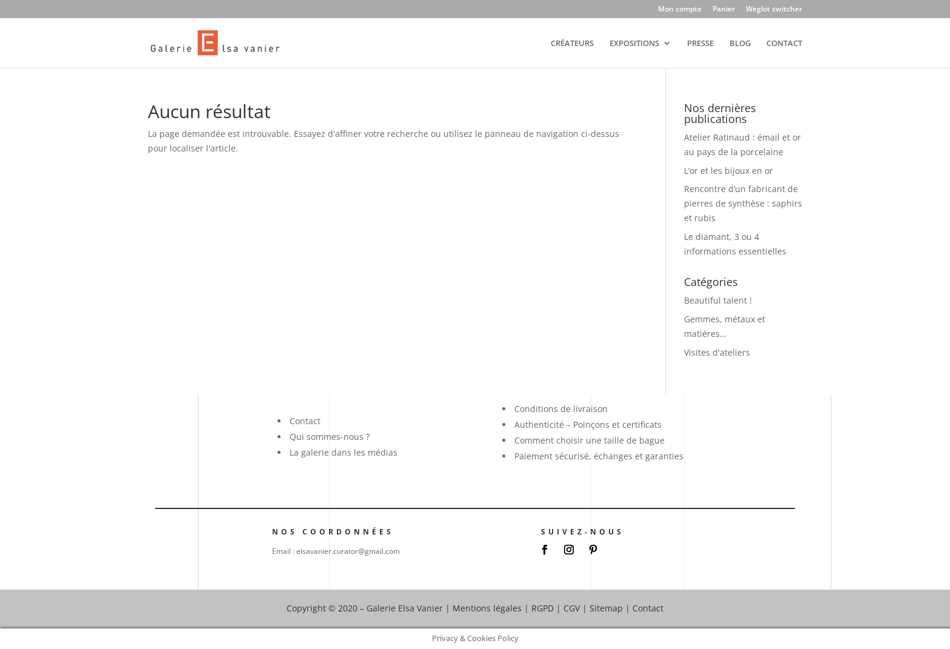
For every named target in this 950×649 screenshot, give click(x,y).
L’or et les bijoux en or (728, 170)
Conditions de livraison (561, 408)
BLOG (740, 43)
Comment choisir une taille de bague (589, 440)
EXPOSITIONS (634, 43)
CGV (571, 608)
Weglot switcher (774, 9)
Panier (723, 9)
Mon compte (680, 9)
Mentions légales (487, 608)
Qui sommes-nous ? (330, 436)
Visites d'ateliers (717, 352)
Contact (305, 421)
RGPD (542, 608)
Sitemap (606, 608)
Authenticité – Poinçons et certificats (588, 424)
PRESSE (700, 43)
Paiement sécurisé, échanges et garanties (598, 456)
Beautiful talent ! (718, 300)
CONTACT (784, 43)
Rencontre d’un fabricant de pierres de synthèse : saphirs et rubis (743, 203)
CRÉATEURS (572, 43)
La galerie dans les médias (343, 452)
